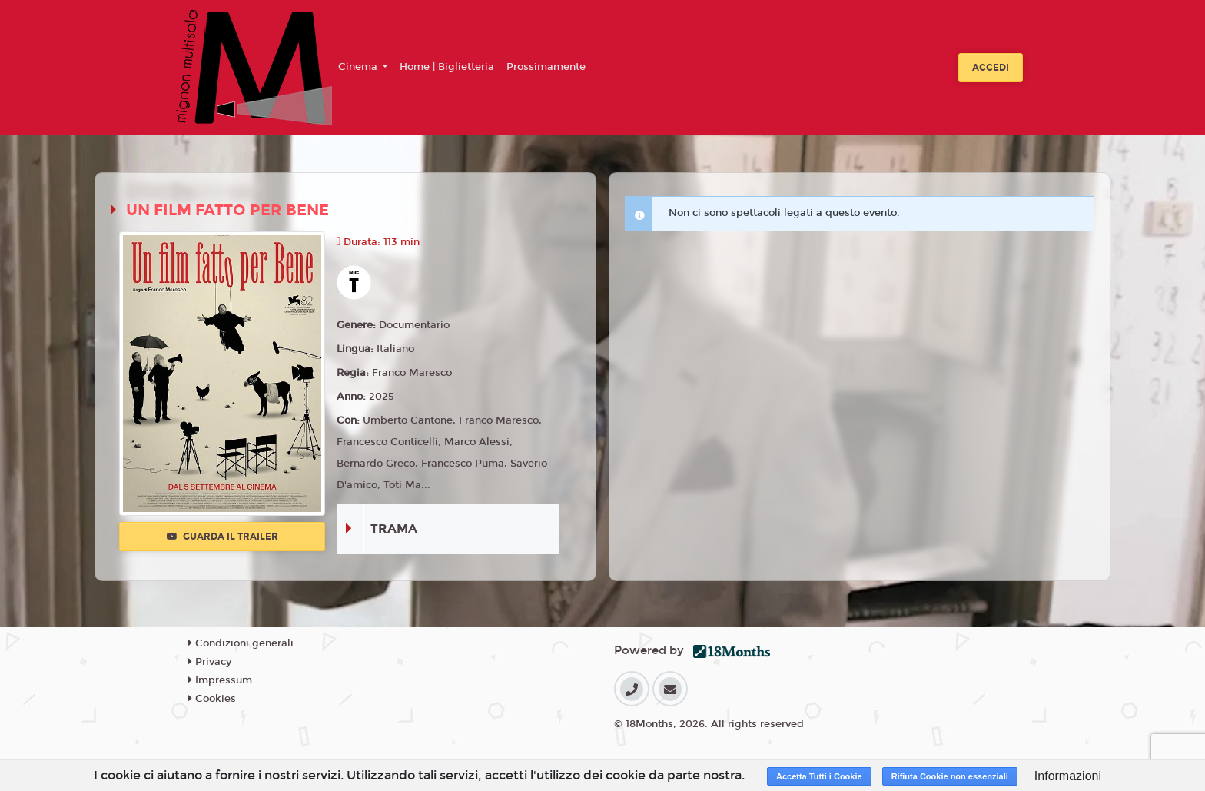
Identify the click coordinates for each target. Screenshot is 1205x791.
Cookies (212, 699)
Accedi (990, 67)
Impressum (220, 680)
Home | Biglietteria (447, 67)
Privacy (209, 662)
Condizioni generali (241, 643)
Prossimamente (546, 67)
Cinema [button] (359, 67)
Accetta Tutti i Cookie (819, 776)
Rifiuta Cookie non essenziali (949, 776)
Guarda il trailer (222, 536)
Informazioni (1067, 776)
